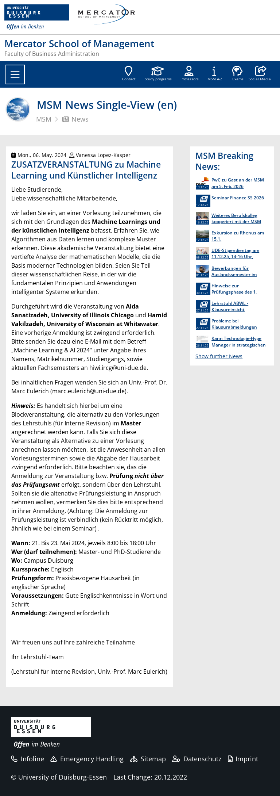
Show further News (218, 356)
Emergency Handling (87, 758)
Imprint (243, 758)
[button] (260, 74)
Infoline (27, 758)
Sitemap (148, 758)
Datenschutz (196, 758)
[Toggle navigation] (15, 74)
